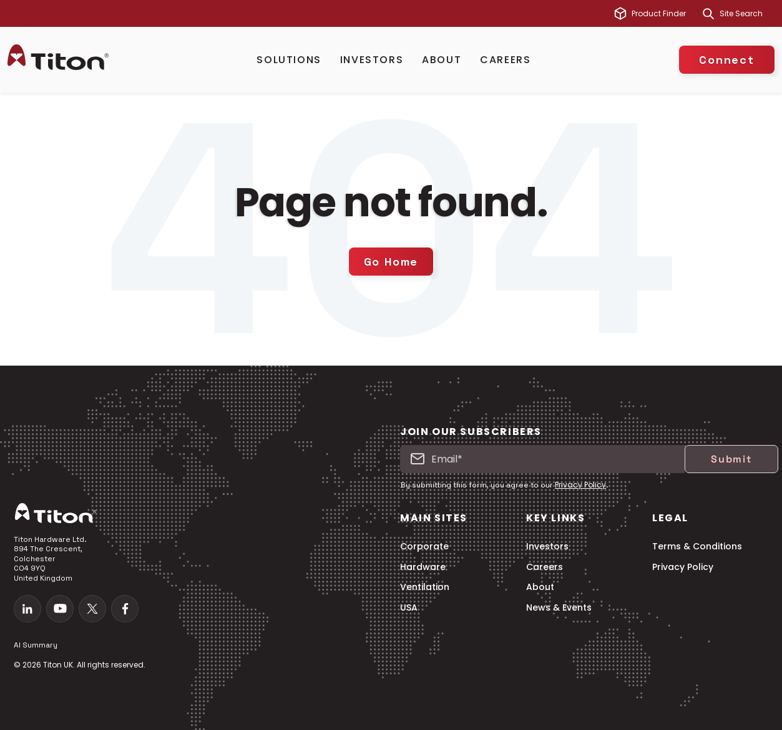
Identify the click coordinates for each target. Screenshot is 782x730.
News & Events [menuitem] (559, 607)
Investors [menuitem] (547, 546)
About (441, 59)
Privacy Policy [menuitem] (682, 567)
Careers (505, 59)
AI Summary (35, 645)
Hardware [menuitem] (423, 567)
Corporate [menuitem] (424, 546)
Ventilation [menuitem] (424, 587)
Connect (727, 59)
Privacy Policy (580, 484)
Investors (371, 59)
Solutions (289, 59)
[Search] (708, 14)
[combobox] (747, 14)
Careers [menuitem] (544, 567)
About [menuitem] (540, 587)
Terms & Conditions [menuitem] (697, 546)
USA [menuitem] (409, 607)
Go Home (391, 261)
